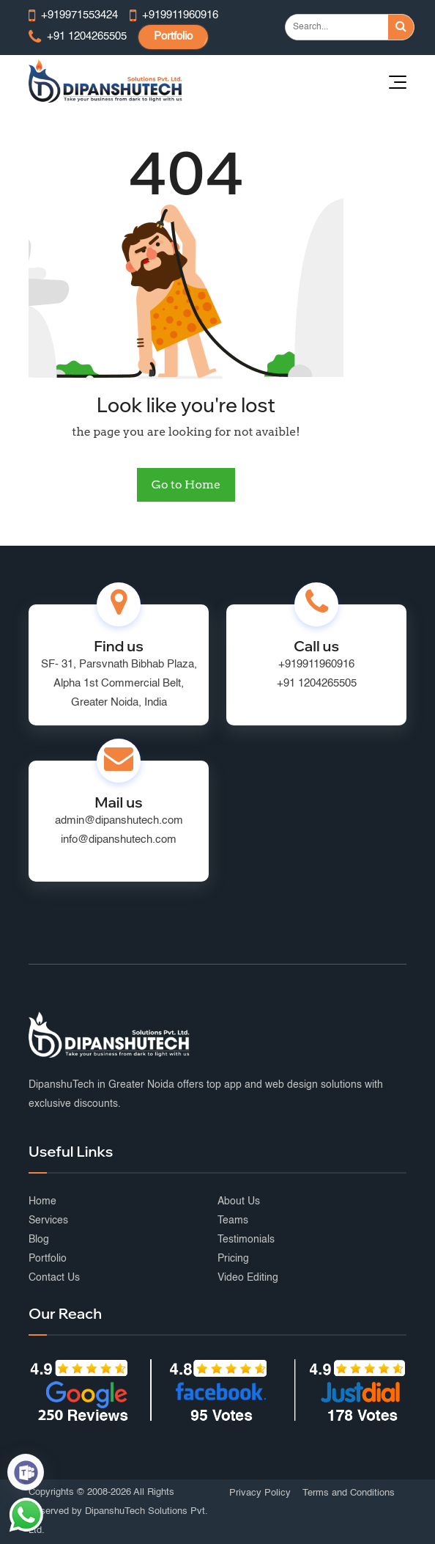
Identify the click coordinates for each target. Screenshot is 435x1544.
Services (48, 1220)
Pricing (233, 1259)
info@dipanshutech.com (118, 839)
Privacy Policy (260, 1493)
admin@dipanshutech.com (119, 820)
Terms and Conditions (348, 1493)
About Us (239, 1201)
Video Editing (248, 1278)
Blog (39, 1239)
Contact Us (54, 1278)
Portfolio (173, 36)
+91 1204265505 (317, 683)
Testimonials (246, 1239)
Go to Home (186, 484)
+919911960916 (316, 664)
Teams (233, 1220)
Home (42, 1201)
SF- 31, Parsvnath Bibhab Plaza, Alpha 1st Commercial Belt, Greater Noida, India (119, 683)
